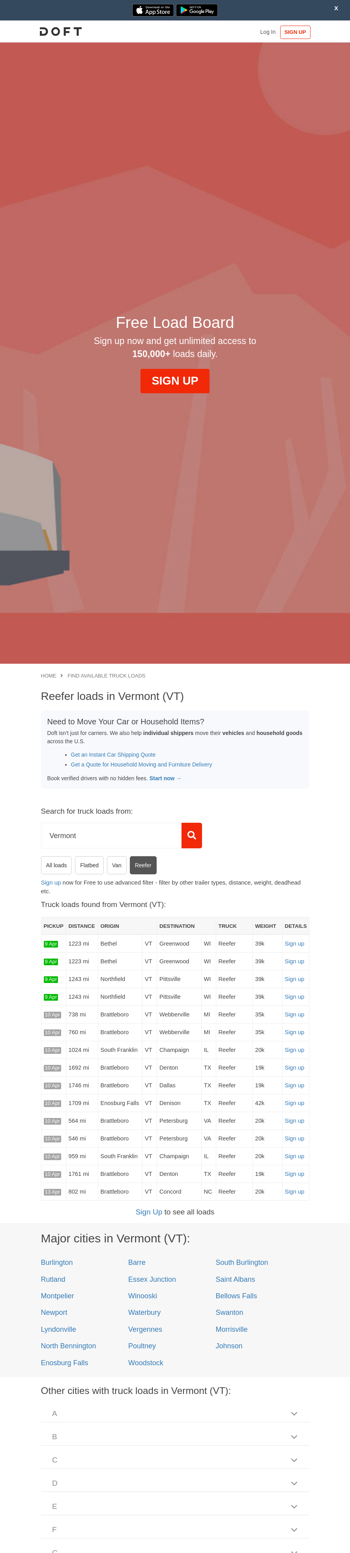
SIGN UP (292, 32)
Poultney (142, 1346)
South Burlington (241, 1262)
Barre (137, 1262)
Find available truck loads (106, 676)
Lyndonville (58, 1329)
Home (48, 676)
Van (117, 865)
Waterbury (144, 1312)
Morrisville (231, 1329)
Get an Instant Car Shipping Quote (113, 755)
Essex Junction (152, 1279)
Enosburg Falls (64, 1363)
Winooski (142, 1296)
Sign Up (149, 1212)
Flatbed (89, 865)
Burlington (57, 1262)
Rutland (53, 1279)
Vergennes (145, 1329)
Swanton (229, 1312)
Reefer (143, 865)
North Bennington (68, 1346)
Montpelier (57, 1296)
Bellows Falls (236, 1296)
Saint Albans (235, 1279)
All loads (56, 865)
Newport (54, 1312)
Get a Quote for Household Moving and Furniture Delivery (141, 764)
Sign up (51, 882)
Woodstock (145, 1363)
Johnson (228, 1346)
